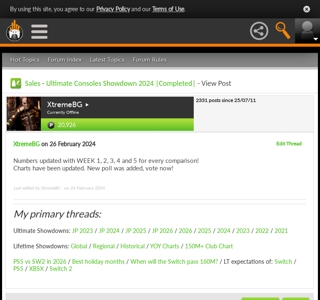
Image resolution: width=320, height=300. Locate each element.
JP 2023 (82, 230)
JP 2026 (162, 230)
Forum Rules (150, 59)
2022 (262, 230)
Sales (32, 83)
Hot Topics (25, 59)
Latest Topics (107, 59)
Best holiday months (97, 261)
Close (306, 9)
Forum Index (65, 59)
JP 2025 (135, 230)
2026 (185, 230)
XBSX (36, 268)
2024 (223, 230)
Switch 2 (61, 268)
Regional (104, 246)
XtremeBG (64, 104)
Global (79, 246)
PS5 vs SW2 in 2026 (39, 261)
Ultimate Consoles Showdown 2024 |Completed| (121, 83)
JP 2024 (109, 230)
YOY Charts (164, 246)
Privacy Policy (113, 8)
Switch (283, 261)
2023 (243, 230)
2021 (281, 230)
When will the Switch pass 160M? (174, 261)
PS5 (18, 268)
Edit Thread (289, 143)
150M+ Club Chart (209, 246)
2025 (204, 230)
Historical (132, 246)
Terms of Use (168, 8)
